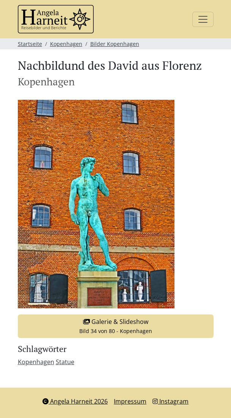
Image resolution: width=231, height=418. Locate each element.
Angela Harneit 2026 (75, 401)
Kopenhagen (66, 43)
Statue (65, 362)
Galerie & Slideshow (115, 326)
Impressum (130, 401)
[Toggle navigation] (203, 19)
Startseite (30, 43)
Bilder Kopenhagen (114, 43)
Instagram (170, 401)
